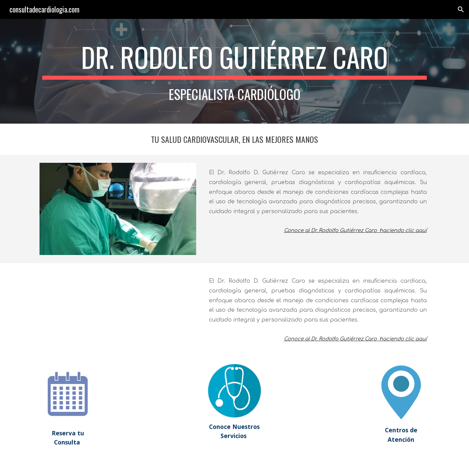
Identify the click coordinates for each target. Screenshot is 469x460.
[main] (234, 71)
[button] (461, 9)
